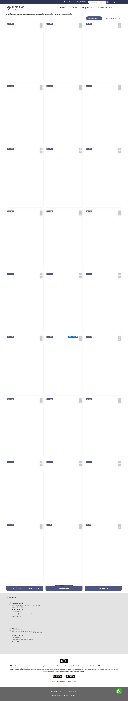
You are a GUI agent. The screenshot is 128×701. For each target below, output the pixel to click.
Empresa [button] (63, 8)
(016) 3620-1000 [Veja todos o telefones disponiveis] (81, 2)
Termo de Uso (71, 681)
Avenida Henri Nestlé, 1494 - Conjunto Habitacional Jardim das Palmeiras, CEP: (27, 632)
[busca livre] (107, 2)
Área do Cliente (68, 2)
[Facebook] (62, 661)
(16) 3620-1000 (16, 611)
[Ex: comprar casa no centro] (97, 2)
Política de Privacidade (59, 681)
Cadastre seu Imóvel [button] (105, 8)
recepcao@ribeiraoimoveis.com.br (22, 614)
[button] (114, 2)
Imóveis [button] (74, 8)
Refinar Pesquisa (94, 18)
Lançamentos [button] (87, 8)
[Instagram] (66, 661)
